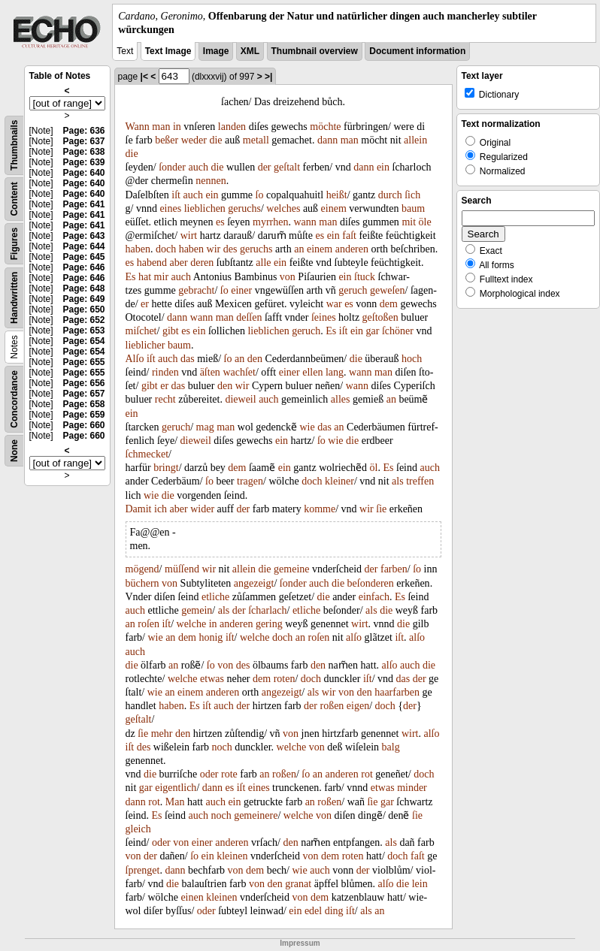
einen (191, 897)
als (398, 481)
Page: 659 (83, 414)
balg (391, 747)
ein (383, 167)
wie (306, 427)
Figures (14, 244)
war (334, 303)
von (287, 276)
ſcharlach (267, 610)
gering (269, 623)
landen (232, 126)
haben (138, 249)
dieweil (240, 399)
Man (175, 802)
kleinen (232, 856)
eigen (358, 705)
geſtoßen (380, 317)
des (230, 249)
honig (210, 637)
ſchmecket (147, 454)
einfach (374, 596)
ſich (412, 195)
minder (412, 787)
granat (298, 883)
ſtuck (364, 276)
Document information (417, 51)
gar (373, 331)
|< (144, 76)
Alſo (135, 358)
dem (389, 303)
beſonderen (370, 583)
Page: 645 (83, 257)
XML (250, 51)
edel (313, 910)
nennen (210, 180)
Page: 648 (83, 288)
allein (415, 140)
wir (214, 249)
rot (367, 774)
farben (394, 569)
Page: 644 (83, 246)
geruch (352, 290)
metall (256, 140)
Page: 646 (83, 267)
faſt (349, 235)
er (145, 303)
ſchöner (398, 331)
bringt (165, 467)
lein (420, 883)
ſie (381, 509)
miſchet (141, 331)
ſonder (172, 167)
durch (390, 195)
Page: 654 (83, 341)
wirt (189, 235)
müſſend (182, 569)
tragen (250, 481)
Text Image (168, 51)
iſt (175, 195)
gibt (170, 331)
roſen (148, 623)
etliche (215, 596)
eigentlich (175, 787)
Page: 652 (83, 320)
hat (144, 276)
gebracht (196, 290)
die (215, 140)
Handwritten (14, 298)
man (161, 126)
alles (340, 399)
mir (161, 276)
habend (152, 262)
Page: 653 (83, 330)
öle (425, 222)
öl (374, 467)
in (177, 126)
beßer (166, 140)
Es (131, 276)
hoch (412, 358)
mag (205, 427)
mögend (142, 569)
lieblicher (145, 345)
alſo (354, 637)
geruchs (244, 208)
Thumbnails (14, 145)
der (264, 167)
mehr (162, 733)
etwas (212, 678)
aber (179, 262)
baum (413, 208)
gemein (196, 610)
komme (319, 509)
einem (334, 208)
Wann (138, 126)
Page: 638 (83, 151)
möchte (325, 126)
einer (241, 290)
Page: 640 (83, 173)
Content (14, 199)
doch (166, 249)
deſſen (249, 317)
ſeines (323, 317)
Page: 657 (83, 393)
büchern (142, 583)
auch (198, 167)
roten (284, 678)
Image (216, 51)
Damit (139, 509)
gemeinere (255, 815)
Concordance (14, 399)
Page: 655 (83, 362)
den (254, 358)
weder (194, 140)
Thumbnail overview (314, 51)
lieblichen (205, 208)
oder (209, 774)
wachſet (239, 372)
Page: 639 (83, 162)
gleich (138, 829)
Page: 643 (83, 236)
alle (263, 262)
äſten (210, 372)
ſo (260, 195)
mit (409, 222)
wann (304, 222)
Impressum (300, 943)
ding (334, 910)
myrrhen (270, 222)
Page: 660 (83, 425)
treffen (420, 481)
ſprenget (143, 870)
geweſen (387, 290)
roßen (332, 705)
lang (335, 372)
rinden (165, 372)
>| (268, 76)
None (14, 450)
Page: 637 (83, 141)
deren (202, 262)
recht (165, 399)
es (220, 222)
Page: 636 (83, 130)
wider (202, 509)
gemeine (291, 569)
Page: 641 (83, 204)
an (299, 249)
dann (327, 140)
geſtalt (287, 167)
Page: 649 (83, 299)
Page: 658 (83, 404)
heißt (336, 195)
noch (222, 747)
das (187, 358)
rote (229, 774)
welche (192, 623)
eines (170, 208)
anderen (351, 249)
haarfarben (397, 692)
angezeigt (254, 583)
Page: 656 (83, 383)
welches (283, 208)
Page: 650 (83, 309)
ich (160, 509)
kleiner (339, 481)
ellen (312, 372)
